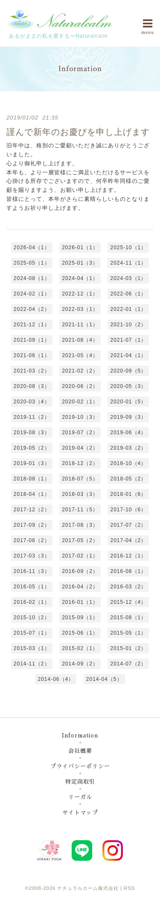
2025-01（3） (80, 263)
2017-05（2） (80, 540)
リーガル (80, 797)
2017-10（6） (128, 510)
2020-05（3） (128, 386)
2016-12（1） (128, 556)
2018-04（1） (32, 494)
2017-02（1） (80, 556)
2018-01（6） (128, 494)
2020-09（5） (128, 371)
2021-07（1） (128, 340)
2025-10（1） (128, 248)
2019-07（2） (80, 433)
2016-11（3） (32, 571)
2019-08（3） (32, 433)
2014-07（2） (128, 664)
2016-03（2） (128, 587)
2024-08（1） (32, 278)
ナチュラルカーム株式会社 (88, 888)
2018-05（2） (128, 479)
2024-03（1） (128, 278)
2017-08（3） (80, 525)
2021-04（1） (128, 355)
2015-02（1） (80, 648)
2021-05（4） (80, 355)
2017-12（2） (32, 510)
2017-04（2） (128, 540)
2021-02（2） (80, 371)
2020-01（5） (128, 402)
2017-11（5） (80, 510)
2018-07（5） (80, 479)
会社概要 (80, 751)
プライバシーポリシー (80, 766)
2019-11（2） (32, 417)
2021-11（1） (80, 325)
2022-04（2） (32, 309)
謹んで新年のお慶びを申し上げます (78, 132)
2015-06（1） (80, 633)
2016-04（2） (80, 587)
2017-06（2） (32, 540)
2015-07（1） (32, 633)
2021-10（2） (128, 325)
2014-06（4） (56, 679)
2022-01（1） (128, 309)
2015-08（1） (128, 618)
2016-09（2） (80, 571)
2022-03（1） (80, 309)
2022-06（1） (128, 294)
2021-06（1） (32, 355)
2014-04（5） (104, 679)
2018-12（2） (80, 463)
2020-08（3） (32, 386)
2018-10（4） (128, 463)
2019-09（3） (128, 417)
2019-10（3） (80, 417)
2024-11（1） (128, 263)
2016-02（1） (32, 602)
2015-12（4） (128, 602)
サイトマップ (80, 812)
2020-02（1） (80, 402)
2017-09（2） (32, 525)
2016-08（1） (128, 571)
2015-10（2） (32, 618)
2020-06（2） (80, 386)
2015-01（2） (128, 648)
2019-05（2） (32, 448)
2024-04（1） (80, 278)
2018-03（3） (80, 494)
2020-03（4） (32, 402)
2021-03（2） (32, 371)
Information (80, 735)
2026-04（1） (32, 248)
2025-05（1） (32, 263)
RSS (129, 888)
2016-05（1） (32, 587)
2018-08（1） (32, 479)
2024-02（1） (32, 294)
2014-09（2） (80, 664)
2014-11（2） (32, 664)
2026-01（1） (80, 248)
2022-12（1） (80, 294)
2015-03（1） (32, 648)
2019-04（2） (80, 448)
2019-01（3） (32, 463)
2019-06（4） (128, 433)
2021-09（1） (32, 340)
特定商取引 (80, 782)
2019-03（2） (128, 448)
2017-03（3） (32, 556)
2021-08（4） (80, 340)
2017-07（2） (128, 525)
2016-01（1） (80, 602)
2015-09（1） (80, 618)
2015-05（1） (128, 633)
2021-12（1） (32, 325)
